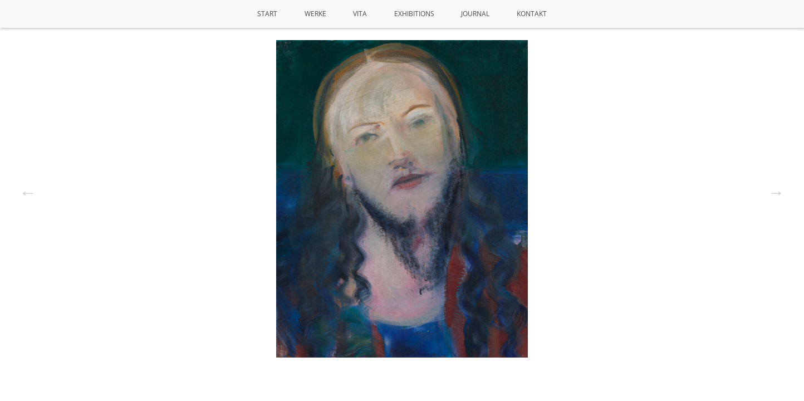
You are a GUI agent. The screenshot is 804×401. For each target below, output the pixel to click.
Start (267, 13)
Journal (475, 13)
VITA (360, 13)
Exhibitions (414, 13)
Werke (315, 13)
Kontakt (532, 13)
